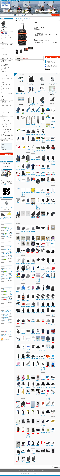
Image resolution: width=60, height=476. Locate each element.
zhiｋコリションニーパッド (38, 392)
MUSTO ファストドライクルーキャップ (9, 216)
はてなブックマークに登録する (52, 66)
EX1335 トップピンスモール (38, 250)
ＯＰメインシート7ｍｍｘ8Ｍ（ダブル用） (38, 109)
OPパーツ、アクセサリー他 (5, 84)
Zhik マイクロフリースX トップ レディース (53, 385)
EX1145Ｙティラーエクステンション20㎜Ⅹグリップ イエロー (23, 147)
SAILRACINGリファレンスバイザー (48, 192)
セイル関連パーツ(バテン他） (6, 118)
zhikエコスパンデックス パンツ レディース (18, 268)
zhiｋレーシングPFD (28, 421)
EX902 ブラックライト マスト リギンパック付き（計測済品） (6, 311)
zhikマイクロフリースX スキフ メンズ (43, 131)
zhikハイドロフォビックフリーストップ (6, 204)
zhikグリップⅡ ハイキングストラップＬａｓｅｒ (28, 459)
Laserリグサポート (53, 244)
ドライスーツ (3, 52)
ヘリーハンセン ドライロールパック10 (28, 377)
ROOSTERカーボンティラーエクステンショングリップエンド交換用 (48, 394)
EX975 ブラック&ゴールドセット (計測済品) (31, 101)
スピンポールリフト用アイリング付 (18, 179)
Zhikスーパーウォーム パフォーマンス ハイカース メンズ (43, 430)
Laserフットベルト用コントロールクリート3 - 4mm (53, 138)
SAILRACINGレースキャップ (53, 421)
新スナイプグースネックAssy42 (23, 243)
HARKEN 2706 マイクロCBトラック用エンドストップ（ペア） (28, 450)
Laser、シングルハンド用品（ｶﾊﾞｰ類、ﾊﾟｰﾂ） (6, 94)
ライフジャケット (4, 54)
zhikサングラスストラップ (18, 166)
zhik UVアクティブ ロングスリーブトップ (23, 278)
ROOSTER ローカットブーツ (43, 227)
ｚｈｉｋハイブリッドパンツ (43, 119)
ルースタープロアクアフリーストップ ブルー (23, 287)
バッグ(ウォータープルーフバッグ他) (6, 41)
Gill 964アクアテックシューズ (53, 377)
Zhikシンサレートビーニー (33, 228)
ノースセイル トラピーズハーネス (31, 90)
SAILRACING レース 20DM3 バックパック (18, 429)
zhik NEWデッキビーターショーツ (53, 118)
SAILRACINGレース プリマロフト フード (33, 431)
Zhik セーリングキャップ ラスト (43, 403)
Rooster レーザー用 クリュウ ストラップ (28, 320)
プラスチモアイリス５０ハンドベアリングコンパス (48, 116)
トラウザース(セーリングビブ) (6, 58)
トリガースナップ (43, 250)
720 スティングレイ (21, 78)
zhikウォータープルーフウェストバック (38, 421)
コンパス (2, 82)
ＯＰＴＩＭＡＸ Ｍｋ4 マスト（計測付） (23, 192)
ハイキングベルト (4, 24)
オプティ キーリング (7, 266)
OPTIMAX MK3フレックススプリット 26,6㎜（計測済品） (23, 331)
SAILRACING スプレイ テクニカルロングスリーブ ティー (6, 328)
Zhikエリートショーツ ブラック (48, 158)
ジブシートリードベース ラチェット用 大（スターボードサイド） (43, 213)
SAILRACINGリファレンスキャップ (48, 421)
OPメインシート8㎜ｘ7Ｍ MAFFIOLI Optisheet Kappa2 (18, 404)
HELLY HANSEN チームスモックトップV (48, 287)
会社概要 (3, 144)
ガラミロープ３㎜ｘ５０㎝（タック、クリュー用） (48, 227)
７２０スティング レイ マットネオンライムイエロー (18, 130)
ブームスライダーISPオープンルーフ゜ (28, 238)
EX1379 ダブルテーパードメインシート (18, 338)
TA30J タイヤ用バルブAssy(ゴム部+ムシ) (18, 243)
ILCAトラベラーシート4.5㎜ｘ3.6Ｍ (33, 404)
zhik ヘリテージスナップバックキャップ (18, 288)
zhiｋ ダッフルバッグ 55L (33, 377)
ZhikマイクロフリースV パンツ (18, 139)
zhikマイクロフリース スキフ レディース (33, 364)
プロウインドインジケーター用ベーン (38, 165)
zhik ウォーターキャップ (53, 268)
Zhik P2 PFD (43, 110)
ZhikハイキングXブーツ (48, 451)
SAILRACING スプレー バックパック (48, 311)
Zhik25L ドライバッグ (28, 297)
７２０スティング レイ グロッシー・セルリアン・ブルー (43, 173)
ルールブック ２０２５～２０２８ (33, 201)
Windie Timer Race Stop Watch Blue (18, 411)
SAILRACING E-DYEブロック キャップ (23, 304)
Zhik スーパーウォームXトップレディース (38, 385)
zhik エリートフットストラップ (33, 390)
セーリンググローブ (4, 71)
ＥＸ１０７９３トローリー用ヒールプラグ (18, 200)
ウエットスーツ (3, 48)
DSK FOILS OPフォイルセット (23, 393)
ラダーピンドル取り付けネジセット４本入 (43, 267)
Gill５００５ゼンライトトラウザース (48, 179)
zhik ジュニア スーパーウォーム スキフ (38, 378)
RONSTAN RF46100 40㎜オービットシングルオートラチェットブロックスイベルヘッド (28, 310)
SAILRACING (4, 30)
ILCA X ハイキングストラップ (23, 404)
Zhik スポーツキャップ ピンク (18, 363)
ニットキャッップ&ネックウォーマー (6, 76)
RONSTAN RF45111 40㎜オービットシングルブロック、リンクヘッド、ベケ (53, 304)
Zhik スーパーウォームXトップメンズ (53, 347)
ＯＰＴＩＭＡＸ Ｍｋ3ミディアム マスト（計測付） (43, 377)
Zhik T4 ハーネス (18, 332)
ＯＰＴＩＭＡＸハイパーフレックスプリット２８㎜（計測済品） (6, 275)
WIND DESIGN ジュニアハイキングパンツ (48, 109)
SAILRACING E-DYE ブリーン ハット (33, 338)
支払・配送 (20, 470)
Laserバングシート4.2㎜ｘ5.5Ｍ (48, 346)
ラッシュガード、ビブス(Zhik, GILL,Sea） (6, 61)
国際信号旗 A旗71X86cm (28, 443)
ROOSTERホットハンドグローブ (23, 443)
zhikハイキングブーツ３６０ (52, 100)
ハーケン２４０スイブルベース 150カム (53, 214)
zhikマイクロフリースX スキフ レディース (38, 131)
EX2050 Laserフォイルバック (23, 200)
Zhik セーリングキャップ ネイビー (18, 384)
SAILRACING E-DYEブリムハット (23, 429)
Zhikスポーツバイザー (28, 228)
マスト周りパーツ (4, 126)
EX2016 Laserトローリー (28, 148)
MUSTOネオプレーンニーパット (18, 117)
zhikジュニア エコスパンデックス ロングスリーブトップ (53, 251)
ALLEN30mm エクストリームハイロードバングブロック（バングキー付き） (48, 377)
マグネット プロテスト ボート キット (38, 138)
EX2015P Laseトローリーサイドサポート (23, 339)
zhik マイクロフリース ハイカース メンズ (43, 412)
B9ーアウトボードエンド (18, 238)
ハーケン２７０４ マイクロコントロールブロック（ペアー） (38, 356)
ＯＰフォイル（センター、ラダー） (6, 89)
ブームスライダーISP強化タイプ (23, 238)
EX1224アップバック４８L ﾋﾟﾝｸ (28, 403)
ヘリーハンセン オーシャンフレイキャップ (53, 429)
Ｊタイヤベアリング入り (33, 243)
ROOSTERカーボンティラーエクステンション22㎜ (43, 391)
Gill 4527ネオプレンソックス (38, 443)
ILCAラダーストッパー (53, 443)
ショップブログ (23, 15)
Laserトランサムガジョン (48, 443)
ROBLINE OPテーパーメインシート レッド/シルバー (52, 90)
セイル (2, 117)
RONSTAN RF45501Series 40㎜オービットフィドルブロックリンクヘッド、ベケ (23, 310)
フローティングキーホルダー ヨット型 (53, 331)
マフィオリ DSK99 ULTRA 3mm (43, 275)
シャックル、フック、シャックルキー (6, 110)
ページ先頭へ (56, 467)
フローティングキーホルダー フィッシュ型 (38, 338)
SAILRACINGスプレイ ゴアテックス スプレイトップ (28, 433)
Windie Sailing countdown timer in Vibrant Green (33, 411)
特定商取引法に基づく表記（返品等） (53, 60)
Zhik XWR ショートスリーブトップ (33, 166)
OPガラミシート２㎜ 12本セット (28, 173)
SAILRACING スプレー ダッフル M (53, 312)
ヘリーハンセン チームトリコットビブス (28, 179)
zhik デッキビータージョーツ (23, 110)
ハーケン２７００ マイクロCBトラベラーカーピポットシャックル (28, 356)
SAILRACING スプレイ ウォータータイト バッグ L (23, 321)
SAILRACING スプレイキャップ (43, 244)
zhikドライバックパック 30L (28, 159)
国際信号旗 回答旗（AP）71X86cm (43, 443)
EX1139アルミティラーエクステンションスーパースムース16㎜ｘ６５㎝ (23, 346)
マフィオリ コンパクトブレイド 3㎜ (28, 363)
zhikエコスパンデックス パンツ (48, 260)
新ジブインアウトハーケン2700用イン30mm (43, 238)
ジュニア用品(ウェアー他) (5, 42)
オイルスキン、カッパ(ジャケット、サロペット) (6, 46)
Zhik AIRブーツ (18, 303)
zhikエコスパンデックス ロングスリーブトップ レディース (33, 260)
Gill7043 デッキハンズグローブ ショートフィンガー (43, 259)
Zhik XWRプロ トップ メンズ (18, 110)
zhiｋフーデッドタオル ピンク (33, 287)
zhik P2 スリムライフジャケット (18, 158)
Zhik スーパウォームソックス (28, 391)
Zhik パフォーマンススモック (48, 251)
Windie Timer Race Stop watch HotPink (23, 412)
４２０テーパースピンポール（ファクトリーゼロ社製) (53, 391)
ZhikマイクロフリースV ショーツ (23, 139)
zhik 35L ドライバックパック (23, 421)
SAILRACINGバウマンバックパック (28, 201)
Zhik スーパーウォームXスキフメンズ (18, 357)
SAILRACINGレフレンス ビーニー (33, 304)
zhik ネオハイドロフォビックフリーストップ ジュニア (18, 347)
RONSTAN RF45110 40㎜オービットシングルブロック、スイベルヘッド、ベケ (48, 304)
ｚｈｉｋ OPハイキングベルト (41, 101)
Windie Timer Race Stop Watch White (38, 411)
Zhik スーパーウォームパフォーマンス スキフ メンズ (43, 347)
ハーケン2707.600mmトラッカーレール (43, 356)
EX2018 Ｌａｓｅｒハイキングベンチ (33, 149)
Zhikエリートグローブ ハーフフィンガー (43, 296)
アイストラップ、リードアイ (5, 112)
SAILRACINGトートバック (33, 179)
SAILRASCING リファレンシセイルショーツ (23, 173)
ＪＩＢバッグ (4, 33)
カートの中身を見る (6, 154)
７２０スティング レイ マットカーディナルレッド (38, 173)
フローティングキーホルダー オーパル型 (43, 338)
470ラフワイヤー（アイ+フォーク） (18, 422)
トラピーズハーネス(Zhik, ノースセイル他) (6, 79)
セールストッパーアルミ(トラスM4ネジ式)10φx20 (23, 213)
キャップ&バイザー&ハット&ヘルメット (6, 74)
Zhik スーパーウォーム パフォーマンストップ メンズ (38, 347)
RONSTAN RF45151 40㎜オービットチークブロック (18, 310)
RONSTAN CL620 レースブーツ (20, 90)
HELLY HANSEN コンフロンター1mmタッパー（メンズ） (48, 339)
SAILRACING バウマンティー (43, 331)
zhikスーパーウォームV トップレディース (33, 139)
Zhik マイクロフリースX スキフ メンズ (23, 364)
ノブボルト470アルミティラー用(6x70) (48, 238)
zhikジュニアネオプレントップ (23, 157)
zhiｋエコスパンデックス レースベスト (23, 260)
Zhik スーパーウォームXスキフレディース (33, 385)
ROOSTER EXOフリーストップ (38, 287)
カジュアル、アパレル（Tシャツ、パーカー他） (6, 38)
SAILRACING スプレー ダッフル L (18, 322)
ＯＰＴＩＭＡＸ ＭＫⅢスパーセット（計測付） (28, 120)
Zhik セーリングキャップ (48, 321)
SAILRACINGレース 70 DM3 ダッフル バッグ (38, 431)
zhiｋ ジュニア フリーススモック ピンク (23, 378)
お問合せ (32, 15)
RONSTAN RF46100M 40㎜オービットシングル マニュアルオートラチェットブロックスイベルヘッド (33, 310)
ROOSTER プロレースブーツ (38, 227)
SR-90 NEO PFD (23, 356)
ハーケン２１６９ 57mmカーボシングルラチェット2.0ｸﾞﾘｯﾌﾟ (48, 166)
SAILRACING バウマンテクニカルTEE (48, 243)
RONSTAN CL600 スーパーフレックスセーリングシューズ (3, 216)
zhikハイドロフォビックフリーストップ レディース (52, 80)
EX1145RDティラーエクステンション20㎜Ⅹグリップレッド (18, 147)
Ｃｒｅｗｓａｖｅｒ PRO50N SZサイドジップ (48, 147)
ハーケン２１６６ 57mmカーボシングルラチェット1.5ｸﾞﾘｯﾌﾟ (43, 166)
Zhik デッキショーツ (53, 158)
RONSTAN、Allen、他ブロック (6, 105)
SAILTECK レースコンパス (53, 412)
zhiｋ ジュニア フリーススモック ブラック (18, 378)
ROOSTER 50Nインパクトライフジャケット (38, 331)
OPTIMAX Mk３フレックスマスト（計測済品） (38, 190)
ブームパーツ (3, 127)
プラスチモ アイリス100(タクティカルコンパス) (41, 89)
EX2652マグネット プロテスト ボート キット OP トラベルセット (18, 275)
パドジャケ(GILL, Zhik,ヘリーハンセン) (6, 57)
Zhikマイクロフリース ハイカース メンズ (18, 459)
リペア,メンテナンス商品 (5, 120)
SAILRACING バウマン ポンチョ (38, 304)
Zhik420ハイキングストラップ (33, 214)
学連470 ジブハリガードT (48, 173)
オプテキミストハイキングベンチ (23, 117)
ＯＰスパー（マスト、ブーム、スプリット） (6, 86)
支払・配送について (14, 15)
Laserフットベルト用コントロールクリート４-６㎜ (33, 173)
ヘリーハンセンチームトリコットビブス (48, 332)
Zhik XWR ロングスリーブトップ (28, 166)
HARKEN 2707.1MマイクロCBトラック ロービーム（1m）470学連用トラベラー (23, 450)
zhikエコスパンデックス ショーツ (53, 260)
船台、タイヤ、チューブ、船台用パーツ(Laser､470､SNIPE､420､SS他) (6, 135)
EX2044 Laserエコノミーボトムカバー (28, 287)
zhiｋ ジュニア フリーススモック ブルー (53, 364)
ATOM (7, 339)
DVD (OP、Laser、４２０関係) (6, 141)
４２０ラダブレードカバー (23, 180)
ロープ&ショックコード (5, 115)
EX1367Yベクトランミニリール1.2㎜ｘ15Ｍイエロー (53, 356)
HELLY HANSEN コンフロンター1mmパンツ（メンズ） (53, 339)
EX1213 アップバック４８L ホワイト (28, 338)
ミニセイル (53, 190)
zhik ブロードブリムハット (48, 268)
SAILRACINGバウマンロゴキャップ (43, 190)
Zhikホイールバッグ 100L (23, 297)
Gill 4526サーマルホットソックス (33, 443)
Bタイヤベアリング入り (53, 238)
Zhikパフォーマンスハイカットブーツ (43, 451)
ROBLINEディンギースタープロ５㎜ (53, 164)
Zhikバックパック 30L (53, 288)
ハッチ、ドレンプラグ (4, 124)
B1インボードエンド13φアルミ (53, 227)
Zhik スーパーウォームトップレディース (23, 385)
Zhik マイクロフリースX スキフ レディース (18, 392)
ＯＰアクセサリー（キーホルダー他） (6, 92)
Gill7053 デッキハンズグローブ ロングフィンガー (38, 259)
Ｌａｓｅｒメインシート (48, 125)
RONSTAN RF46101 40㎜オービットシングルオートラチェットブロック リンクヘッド (38, 310)
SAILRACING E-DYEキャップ (28, 304)
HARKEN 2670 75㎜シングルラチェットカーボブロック (38, 180)
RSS (4, 339)
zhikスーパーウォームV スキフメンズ (28, 139)
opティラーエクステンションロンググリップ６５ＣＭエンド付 (6, 239)
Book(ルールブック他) (4, 140)
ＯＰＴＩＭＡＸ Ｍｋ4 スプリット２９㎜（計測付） (28, 190)
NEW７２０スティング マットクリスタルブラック (23, 130)
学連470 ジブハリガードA (53, 173)
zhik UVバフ (23, 268)
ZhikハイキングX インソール (53, 451)
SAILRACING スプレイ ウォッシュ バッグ (33, 320)
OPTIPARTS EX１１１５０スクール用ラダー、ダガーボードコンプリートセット (38, 203)
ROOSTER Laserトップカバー (28, 348)
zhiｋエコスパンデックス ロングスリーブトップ (18, 260)
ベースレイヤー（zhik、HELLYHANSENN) (5, 65)
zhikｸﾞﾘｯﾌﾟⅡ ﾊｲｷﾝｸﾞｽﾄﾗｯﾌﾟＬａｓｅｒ (43, 158)
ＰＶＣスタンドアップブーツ (33, 238)
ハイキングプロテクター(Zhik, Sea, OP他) (6, 51)
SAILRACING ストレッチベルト (38, 244)
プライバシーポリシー (37, 470)
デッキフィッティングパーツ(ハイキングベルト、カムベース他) (6, 123)
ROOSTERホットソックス (53, 201)
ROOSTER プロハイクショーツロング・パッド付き (43, 288)
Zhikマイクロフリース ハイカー (18, 217)
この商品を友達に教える (51, 61)
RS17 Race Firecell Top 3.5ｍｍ (33, 251)
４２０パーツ (3, 96)
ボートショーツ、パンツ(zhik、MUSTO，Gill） (6, 68)
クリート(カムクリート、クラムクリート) (6, 108)
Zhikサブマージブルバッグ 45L (18, 297)
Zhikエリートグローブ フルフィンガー (38, 296)
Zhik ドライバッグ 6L (33, 296)
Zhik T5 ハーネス (53, 321)
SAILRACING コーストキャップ (33, 276)
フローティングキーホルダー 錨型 (33, 190)
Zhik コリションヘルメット (38, 404)
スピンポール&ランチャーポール (6, 129)
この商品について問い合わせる (52, 62)
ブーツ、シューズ (4, 69)
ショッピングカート (55, 15)
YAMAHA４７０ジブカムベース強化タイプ (18, 444)
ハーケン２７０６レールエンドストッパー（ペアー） (33, 356)
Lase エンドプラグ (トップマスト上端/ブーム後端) (28, 331)
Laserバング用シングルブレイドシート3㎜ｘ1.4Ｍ (48, 403)
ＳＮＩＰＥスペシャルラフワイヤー (53, 110)
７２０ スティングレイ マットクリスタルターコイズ (53, 125)
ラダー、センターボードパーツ (6, 131)
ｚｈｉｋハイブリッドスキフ (38, 121)
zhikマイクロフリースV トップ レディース (28, 131)
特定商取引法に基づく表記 (27, 470)
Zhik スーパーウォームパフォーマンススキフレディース (28, 385)
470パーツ (2, 99)
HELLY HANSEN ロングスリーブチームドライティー (6, 300)
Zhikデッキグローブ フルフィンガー (48, 296)
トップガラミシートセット (18, 188)
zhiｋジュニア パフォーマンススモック (28, 260)
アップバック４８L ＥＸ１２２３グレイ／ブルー (38, 157)
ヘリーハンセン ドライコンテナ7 (48, 430)
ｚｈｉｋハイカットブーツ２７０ (43, 148)
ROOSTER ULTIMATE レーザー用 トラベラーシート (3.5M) (43, 366)
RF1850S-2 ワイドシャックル (28, 267)
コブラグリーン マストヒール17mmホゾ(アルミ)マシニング (28, 243)
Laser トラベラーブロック (38, 363)
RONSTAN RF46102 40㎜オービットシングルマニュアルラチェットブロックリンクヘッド (43, 310)
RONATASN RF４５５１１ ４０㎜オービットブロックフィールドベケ (48, 213)
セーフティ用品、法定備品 (5, 138)
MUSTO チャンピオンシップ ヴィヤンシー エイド (31, 80)
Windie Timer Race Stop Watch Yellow (28, 411)
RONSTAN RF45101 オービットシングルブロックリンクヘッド (43, 304)
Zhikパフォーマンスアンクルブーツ (38, 451)
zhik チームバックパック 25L (48, 364)
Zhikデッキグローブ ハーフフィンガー (53, 296)
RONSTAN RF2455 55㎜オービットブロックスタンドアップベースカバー (48, 411)
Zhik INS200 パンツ (23, 166)
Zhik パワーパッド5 (33, 347)
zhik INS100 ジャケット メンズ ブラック (18, 451)
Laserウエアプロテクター (38, 267)
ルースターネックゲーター (43, 201)
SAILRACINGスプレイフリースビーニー (43, 422)
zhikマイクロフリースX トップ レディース (33, 131)
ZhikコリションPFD (33, 421)
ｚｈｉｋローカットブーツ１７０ (38, 148)
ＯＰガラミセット (7, 236)
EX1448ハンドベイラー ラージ (48, 356)
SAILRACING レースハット (38, 320)
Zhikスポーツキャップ (23, 228)
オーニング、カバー (4, 132)
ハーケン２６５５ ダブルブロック (33, 109)
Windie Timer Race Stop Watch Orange (53, 403)
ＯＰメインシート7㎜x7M (28, 109)
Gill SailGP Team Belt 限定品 (18, 173)
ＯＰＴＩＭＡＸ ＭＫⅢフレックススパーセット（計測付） (6, 253)
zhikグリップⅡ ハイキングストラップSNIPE (33, 459)
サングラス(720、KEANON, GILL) (6, 44)
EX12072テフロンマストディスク (48, 138)
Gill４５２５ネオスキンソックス (48, 201)
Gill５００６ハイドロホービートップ (53, 181)
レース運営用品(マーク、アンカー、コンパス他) (6, 102)
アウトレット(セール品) (5, 35)
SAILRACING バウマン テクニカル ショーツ (18, 250)
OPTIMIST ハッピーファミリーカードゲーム (33, 331)
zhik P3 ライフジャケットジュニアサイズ (48, 275)
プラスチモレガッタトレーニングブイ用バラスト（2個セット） (38, 278)
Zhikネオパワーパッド (8, 297)
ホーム (4, 15)
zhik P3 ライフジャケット (53, 147)
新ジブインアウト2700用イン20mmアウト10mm (38, 238)
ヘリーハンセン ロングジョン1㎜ (33, 451)
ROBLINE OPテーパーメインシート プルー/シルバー (20, 100)
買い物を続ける (49, 64)
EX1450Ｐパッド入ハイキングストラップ (43, 179)
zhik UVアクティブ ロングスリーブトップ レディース (28, 276)
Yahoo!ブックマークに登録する (52, 65)
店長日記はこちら (6, 184)
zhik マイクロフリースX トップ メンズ (43, 385)
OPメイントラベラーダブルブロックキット (33, 268)
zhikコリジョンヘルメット (23, 459)
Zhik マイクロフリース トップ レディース (48, 385)
